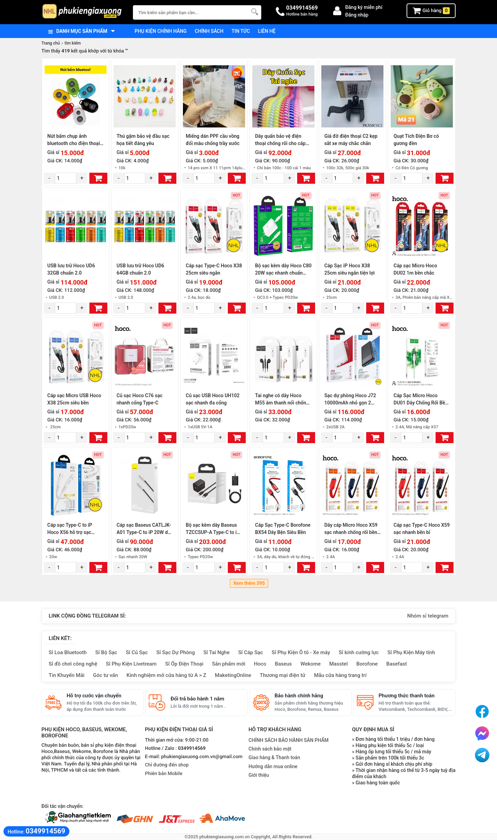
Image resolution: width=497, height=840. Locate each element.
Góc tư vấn (105, 675)
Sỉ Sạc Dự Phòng (175, 652)
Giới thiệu (258, 775)
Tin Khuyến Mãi (67, 675)
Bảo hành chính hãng (299, 696)
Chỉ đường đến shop (167, 765)
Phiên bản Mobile (163, 773)
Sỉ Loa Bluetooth (68, 652)
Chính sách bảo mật (269, 749)
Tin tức (241, 31)
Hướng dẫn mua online (273, 766)
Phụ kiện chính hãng (161, 31)
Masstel (338, 664)
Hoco (260, 664)
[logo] (83, 11)
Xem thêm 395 (249, 583)
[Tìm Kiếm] (254, 12)
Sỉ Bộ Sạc (106, 652)
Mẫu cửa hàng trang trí (340, 675)
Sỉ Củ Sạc (137, 652)
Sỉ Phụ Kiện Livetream (131, 664)
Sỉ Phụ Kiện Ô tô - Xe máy (301, 652)
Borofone (367, 664)
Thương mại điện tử (282, 675)
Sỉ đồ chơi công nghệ (73, 664)
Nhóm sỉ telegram (427, 616)
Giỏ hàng (431, 10)
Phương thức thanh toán (407, 696)
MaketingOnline (233, 675)
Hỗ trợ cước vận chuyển (94, 696)
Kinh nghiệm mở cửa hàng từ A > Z (166, 675)
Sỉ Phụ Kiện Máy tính (411, 652)
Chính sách (209, 31)
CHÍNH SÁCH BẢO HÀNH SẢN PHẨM (288, 740)
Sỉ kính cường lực (359, 652)
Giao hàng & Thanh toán (274, 757)
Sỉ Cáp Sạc (250, 652)
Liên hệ (267, 31)
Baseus (283, 664)
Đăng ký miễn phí (363, 7)
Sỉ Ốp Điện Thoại (184, 664)
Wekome (311, 664)
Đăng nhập (356, 15)
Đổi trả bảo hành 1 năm (197, 699)
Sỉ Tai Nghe (216, 652)
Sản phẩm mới (228, 664)
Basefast (396, 664)
